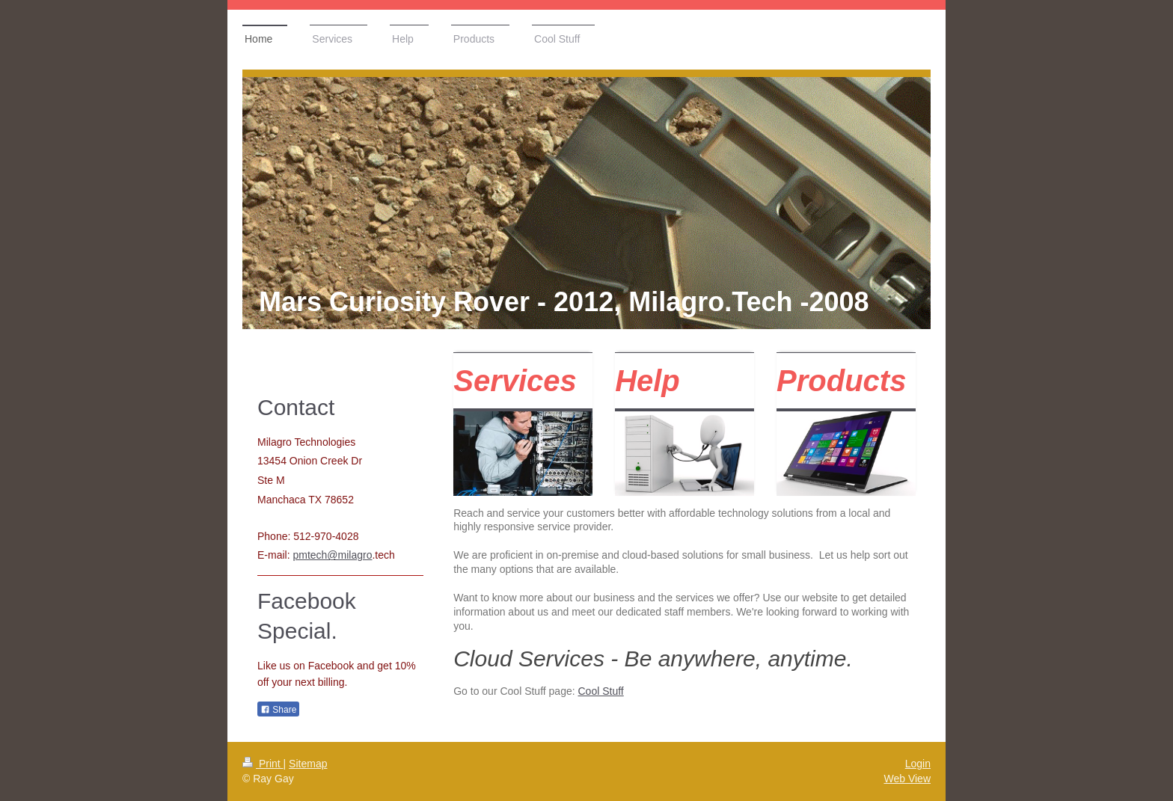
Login (918, 764)
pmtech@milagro (332, 555)
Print (263, 764)
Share (278, 710)
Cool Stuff (601, 691)
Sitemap (308, 764)
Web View (907, 779)
